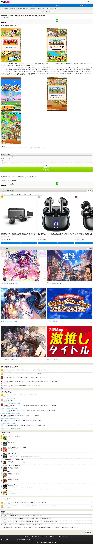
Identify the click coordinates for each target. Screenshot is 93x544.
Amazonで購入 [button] (19, 242)
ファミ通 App (5, 2)
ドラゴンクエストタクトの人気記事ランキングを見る (10, 428)
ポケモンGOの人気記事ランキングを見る (8, 423)
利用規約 (33, 536)
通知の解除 (52, 536)
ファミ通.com (59, 536)
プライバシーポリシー (45, 536)
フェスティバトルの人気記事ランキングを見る (9, 408)
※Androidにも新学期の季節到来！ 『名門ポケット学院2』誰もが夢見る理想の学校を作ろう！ (22, 148)
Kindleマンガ (18, 194)
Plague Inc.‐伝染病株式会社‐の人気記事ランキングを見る (10, 418)
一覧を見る (89, 190)
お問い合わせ (27, 536)
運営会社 (37, 536)
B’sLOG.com (65, 536)
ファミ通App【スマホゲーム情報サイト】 (11, 8)
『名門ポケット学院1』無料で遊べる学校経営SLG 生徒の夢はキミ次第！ (43, 8)
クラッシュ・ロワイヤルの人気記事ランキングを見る (10, 403)
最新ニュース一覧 (23, 8)
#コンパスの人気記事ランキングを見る (8, 398)
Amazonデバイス (27, 194)
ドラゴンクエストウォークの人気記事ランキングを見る (11, 413)
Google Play (46, 169)
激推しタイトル (49, 11)
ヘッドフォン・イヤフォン (7, 194)
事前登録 (42, 11)
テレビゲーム (36, 194)
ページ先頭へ (89, 532)
